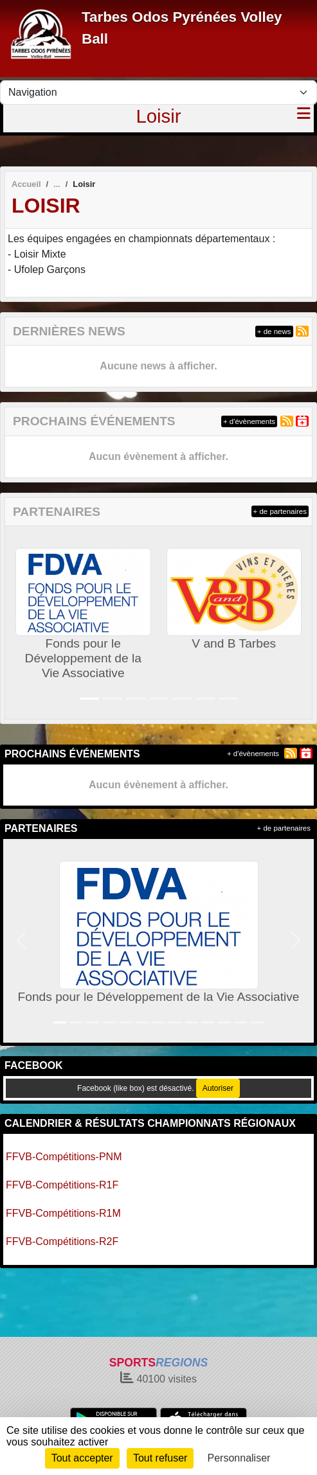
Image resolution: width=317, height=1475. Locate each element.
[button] (20, 622)
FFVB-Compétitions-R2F (62, 1241)
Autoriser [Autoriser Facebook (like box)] (218, 1088)
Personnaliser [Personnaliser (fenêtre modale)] (239, 1458)
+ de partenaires (280, 511)
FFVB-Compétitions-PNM (64, 1156)
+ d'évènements (249, 421)
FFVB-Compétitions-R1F (62, 1184)
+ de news (274, 331)
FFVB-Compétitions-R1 (59, 1213)
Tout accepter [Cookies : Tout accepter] (82, 1458)
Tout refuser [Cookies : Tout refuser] (160, 1458)
